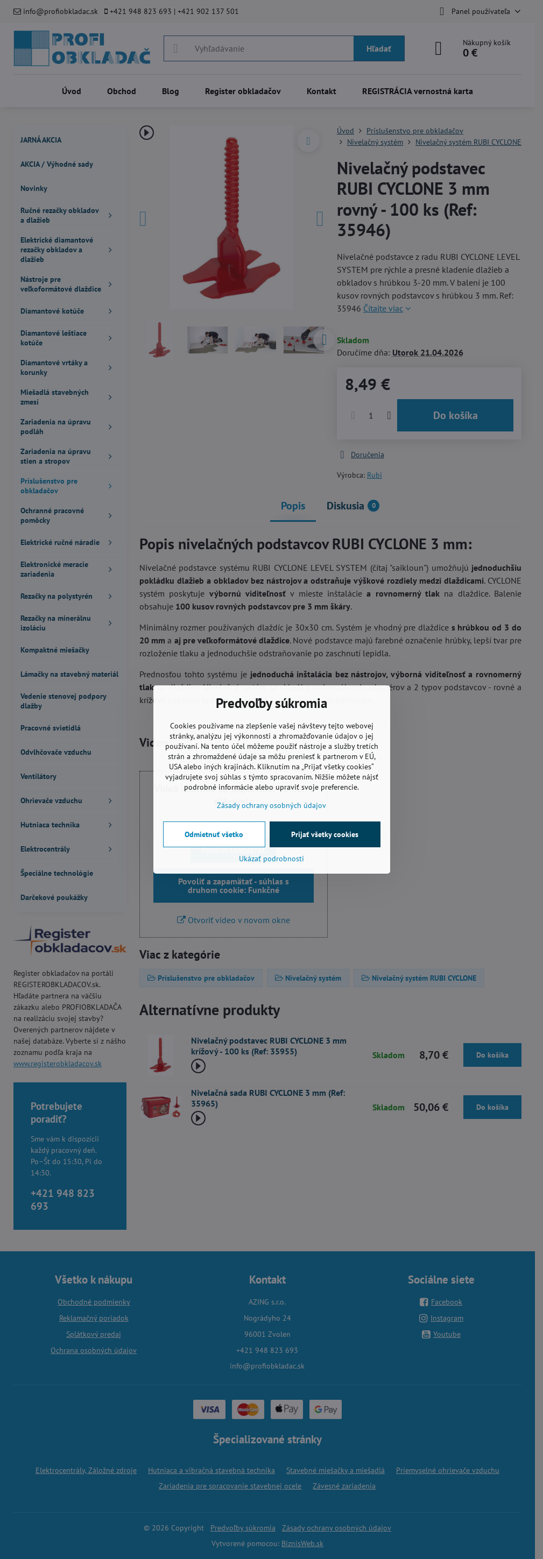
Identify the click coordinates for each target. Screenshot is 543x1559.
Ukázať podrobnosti (271, 858)
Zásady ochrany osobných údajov (271, 805)
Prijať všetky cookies (324, 834)
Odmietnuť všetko (214, 834)
